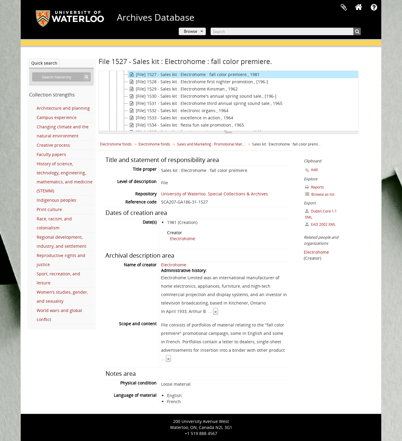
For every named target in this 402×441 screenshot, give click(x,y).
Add (314, 169)
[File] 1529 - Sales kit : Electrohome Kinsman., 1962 (183, 89)
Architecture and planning (63, 108)
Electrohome (182, 238)
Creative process (53, 145)
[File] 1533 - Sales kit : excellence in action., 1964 (180, 117)
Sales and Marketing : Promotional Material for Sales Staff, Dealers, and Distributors (212, 144)
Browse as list (319, 194)
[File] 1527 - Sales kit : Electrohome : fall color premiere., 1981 (194, 74)
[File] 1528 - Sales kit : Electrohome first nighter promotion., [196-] (198, 81)
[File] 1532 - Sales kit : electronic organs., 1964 (178, 110)
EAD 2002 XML (320, 224)
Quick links (373, 7)
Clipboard (343, 7)
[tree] (228, 101)
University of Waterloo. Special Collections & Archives (214, 194)
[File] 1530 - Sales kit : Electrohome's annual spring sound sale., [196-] (202, 96)
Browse (190, 31)
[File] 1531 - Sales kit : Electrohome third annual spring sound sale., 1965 (205, 103)
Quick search (44, 63)
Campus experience (57, 117)
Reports (314, 187)
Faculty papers (51, 154)
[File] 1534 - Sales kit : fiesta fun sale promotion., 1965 (186, 125)
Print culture (49, 209)
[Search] (286, 31)
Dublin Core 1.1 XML (321, 214)
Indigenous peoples (56, 200)
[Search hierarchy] (61, 76)
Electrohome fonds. (116, 144)
